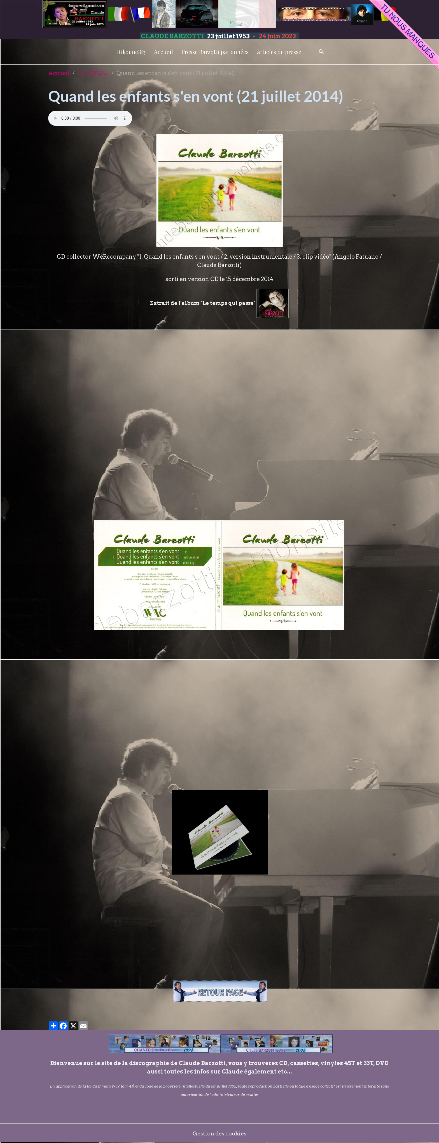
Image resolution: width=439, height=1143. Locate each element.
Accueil (163, 51)
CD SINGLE (93, 73)
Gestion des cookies (219, 1133)
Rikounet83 (131, 51)
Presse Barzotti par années (215, 51)
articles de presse (279, 51)
